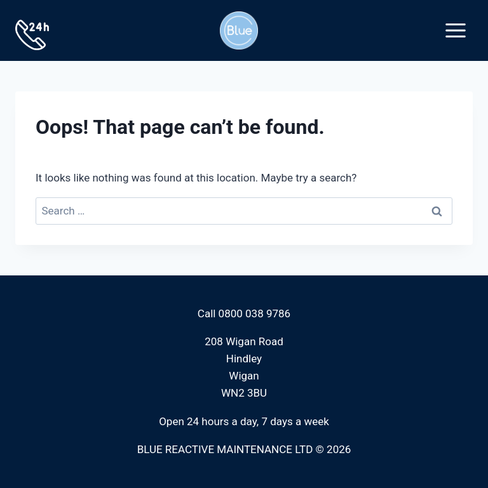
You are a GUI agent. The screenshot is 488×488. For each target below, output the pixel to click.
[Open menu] (455, 30)
